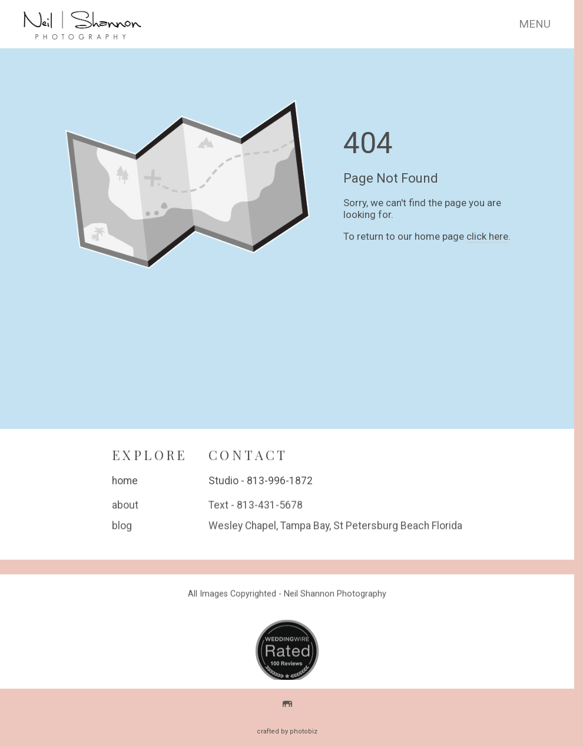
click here (487, 236)
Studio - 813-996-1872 (260, 481)
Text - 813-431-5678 (255, 506)
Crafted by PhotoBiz (287, 731)
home (125, 481)
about (125, 506)
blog (122, 527)
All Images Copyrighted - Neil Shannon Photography (287, 595)
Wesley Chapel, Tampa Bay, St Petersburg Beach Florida (335, 527)
